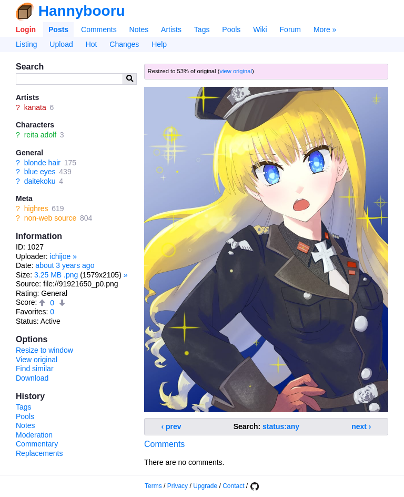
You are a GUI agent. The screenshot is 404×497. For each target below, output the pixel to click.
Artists (171, 29)
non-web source (50, 218)
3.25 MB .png (56, 275)
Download (32, 378)
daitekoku (40, 181)
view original (235, 71)
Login (26, 29)
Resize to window (44, 350)
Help (159, 44)
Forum (290, 29)
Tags (202, 29)
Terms (153, 486)
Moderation (34, 435)
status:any (280, 426)
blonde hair (42, 162)
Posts (58, 29)
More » (325, 29)
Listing (26, 44)
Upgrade (205, 486)
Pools (231, 29)
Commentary (37, 444)
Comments (99, 29)
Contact (233, 486)
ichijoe (60, 256)
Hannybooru (81, 11)
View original (36, 359)
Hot (91, 44)
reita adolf (40, 135)
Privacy (177, 486)
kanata (35, 107)
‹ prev (171, 426)
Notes (139, 29)
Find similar (35, 368)
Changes (124, 44)
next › (361, 426)
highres (36, 208)
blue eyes (40, 171)
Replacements (39, 453)
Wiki (260, 29)
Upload (61, 44)
